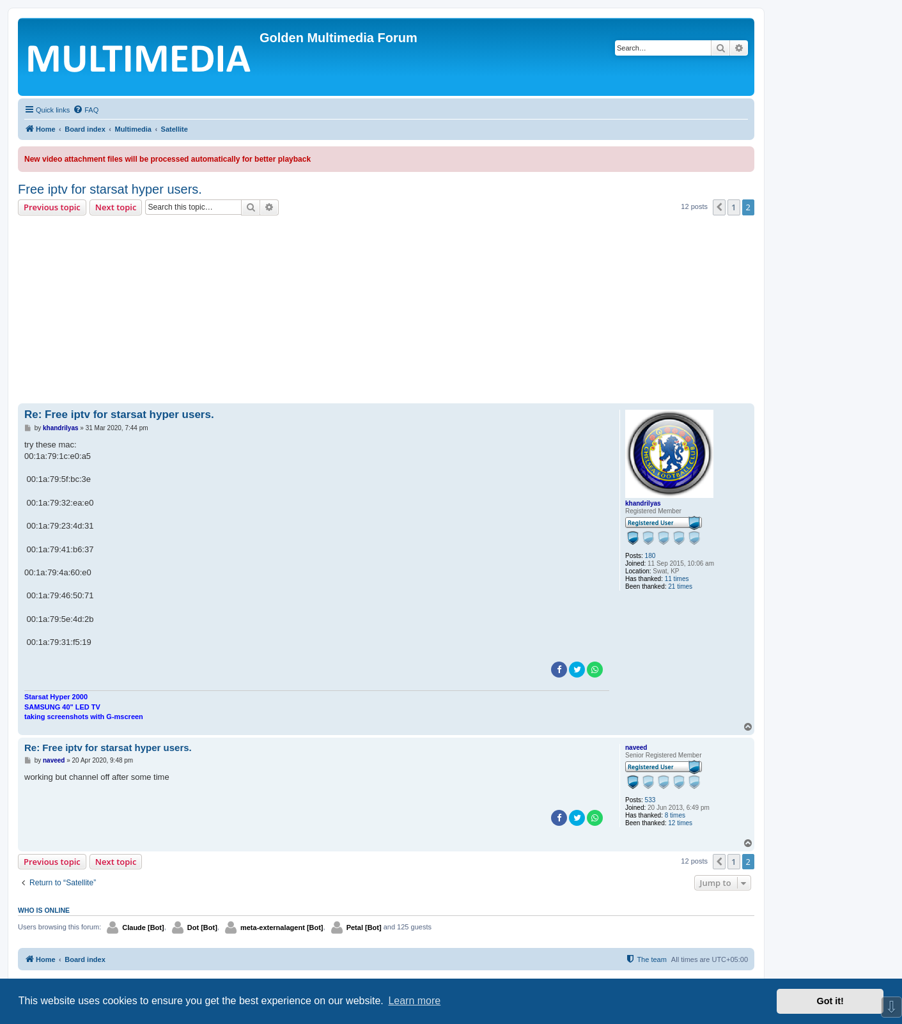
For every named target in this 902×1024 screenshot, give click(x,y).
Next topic (116, 207)
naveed (636, 747)
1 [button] (733, 207)
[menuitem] (85, 110)
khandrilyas (643, 503)
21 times (680, 586)
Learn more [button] (414, 1000)
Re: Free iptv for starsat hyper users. (119, 414)
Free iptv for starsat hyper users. (110, 189)
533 (650, 799)
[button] (719, 207)
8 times (675, 815)
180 (650, 555)
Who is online (44, 910)
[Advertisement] (386, 311)
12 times (680, 822)
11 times (677, 578)
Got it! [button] (830, 1001)
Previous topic (52, 207)
